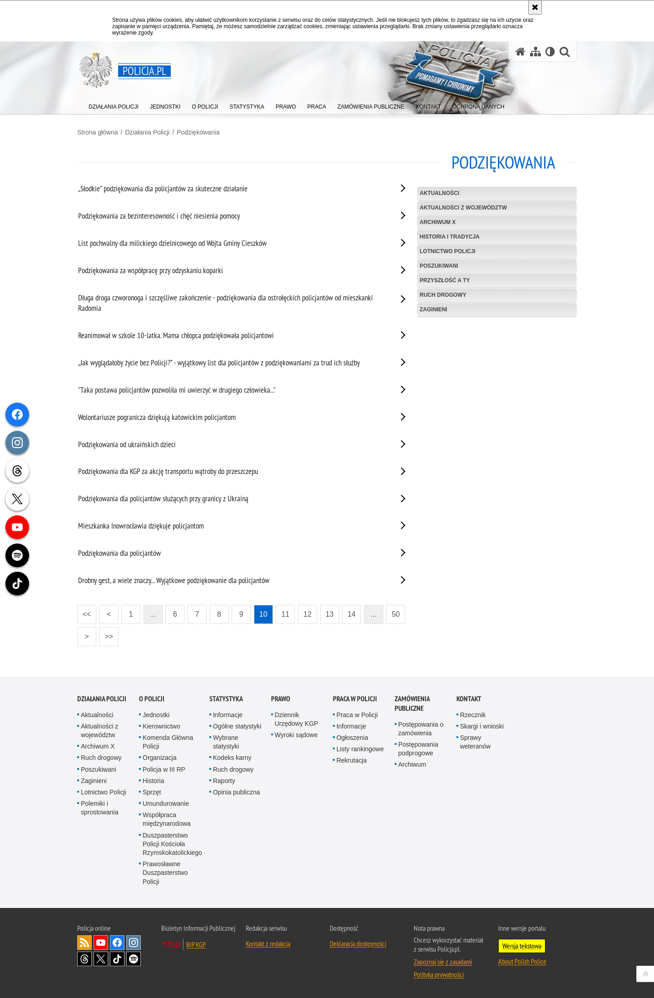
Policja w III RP (164, 769)
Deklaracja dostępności (358, 943)
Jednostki (156, 715)
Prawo (280, 699)
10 (263, 614)
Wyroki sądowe (296, 735)
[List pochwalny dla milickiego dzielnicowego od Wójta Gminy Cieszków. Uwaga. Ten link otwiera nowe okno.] (230, 245)
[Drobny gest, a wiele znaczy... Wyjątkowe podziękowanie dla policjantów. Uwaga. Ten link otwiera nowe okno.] (230, 582)
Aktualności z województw (463, 208)
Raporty (224, 780)
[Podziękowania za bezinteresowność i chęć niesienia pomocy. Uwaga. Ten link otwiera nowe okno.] (230, 218)
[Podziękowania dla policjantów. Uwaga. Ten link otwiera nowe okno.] (230, 555)
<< (84, 611)
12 (307, 614)
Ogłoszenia (352, 737)
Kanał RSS (84, 942)
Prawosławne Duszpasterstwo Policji (165, 872)
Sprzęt (152, 792)
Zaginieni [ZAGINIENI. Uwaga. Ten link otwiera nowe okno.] (433, 309)
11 (285, 614)
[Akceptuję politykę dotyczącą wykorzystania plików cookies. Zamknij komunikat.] (535, 7)
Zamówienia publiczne (412, 703)
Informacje (228, 715)
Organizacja (160, 757)
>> (106, 633)
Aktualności (439, 193)
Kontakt (468, 699)
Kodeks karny (232, 757)
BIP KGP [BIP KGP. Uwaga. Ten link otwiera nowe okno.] (196, 944)
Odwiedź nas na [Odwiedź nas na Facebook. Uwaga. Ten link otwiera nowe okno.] (117, 942)
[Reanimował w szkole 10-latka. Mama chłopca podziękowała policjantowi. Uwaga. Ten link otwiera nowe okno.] (230, 337)
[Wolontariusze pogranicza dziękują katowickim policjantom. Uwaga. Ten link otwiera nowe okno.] (230, 419)
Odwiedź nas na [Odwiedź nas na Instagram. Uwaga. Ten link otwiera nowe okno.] (133, 942)
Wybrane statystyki (226, 742)
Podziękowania (198, 132)
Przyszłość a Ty (445, 280)
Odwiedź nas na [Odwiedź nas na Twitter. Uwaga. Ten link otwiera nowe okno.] (101, 959)
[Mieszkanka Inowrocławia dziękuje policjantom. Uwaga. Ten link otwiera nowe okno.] (230, 527)
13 (330, 614)
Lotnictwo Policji (448, 251)
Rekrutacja (352, 760)
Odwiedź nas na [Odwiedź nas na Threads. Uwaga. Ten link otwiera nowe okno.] (84, 959)
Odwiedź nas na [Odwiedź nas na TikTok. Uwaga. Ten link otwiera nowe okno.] (117, 959)
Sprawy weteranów (475, 742)
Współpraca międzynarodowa (167, 819)
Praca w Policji (355, 699)
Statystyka (226, 699)
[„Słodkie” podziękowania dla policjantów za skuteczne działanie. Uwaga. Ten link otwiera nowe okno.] (230, 190)
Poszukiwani (98, 769)
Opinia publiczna (236, 792)
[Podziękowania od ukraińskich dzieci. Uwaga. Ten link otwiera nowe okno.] (230, 446)
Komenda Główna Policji (168, 742)
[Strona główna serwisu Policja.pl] (520, 51)
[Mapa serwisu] (535, 51)
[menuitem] (113, 105)
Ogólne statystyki (237, 726)
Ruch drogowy (443, 295)
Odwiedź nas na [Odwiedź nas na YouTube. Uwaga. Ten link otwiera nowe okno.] (101, 942)
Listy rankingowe (360, 749)
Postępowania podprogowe (418, 749)
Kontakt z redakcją (268, 943)
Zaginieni (94, 780)
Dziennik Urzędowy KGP (296, 719)
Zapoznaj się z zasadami (443, 961)
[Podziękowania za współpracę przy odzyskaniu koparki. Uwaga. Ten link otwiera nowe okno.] (230, 272)
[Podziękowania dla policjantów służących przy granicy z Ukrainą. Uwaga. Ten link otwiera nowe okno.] (230, 500)
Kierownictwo (161, 726)
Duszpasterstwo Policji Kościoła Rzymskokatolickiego (172, 844)
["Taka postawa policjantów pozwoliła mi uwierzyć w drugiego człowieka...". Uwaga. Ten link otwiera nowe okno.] (230, 392)
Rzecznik (473, 715)
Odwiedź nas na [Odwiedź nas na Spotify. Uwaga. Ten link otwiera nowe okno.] (133, 959)
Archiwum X (438, 222)
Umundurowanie (166, 803)
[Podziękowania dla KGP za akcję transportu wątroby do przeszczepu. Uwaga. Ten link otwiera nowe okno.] (230, 473)
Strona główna (97, 132)
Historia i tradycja (450, 237)
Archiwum (412, 764)
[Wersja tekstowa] (550, 51)
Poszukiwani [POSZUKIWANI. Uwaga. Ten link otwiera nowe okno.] (439, 266)
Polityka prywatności (439, 974)
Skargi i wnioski (482, 726)
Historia (153, 780)
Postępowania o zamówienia (421, 729)
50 (395, 614)
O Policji (151, 699)
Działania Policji (147, 132)
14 (351, 614)
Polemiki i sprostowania (100, 808)
